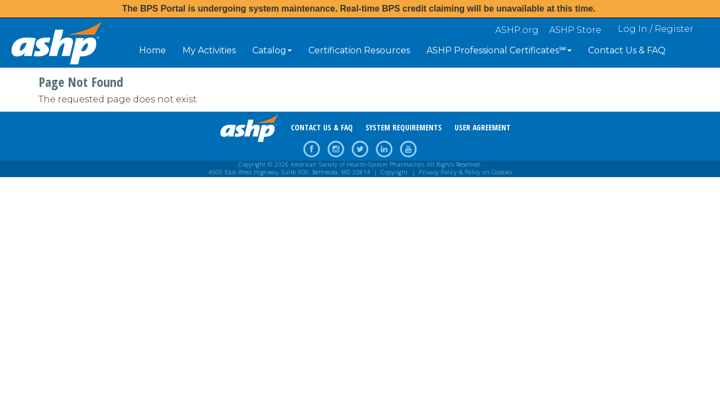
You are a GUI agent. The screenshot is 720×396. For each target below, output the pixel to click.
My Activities (209, 50)
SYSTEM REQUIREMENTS (403, 127)
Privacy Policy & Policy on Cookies (465, 172)
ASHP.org (517, 30)
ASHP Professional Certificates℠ (499, 50)
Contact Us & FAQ (627, 50)
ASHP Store (575, 30)
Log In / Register (656, 29)
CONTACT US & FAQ (322, 127)
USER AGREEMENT (483, 127)
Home (152, 50)
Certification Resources (359, 50)
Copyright (394, 172)
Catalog (272, 50)
